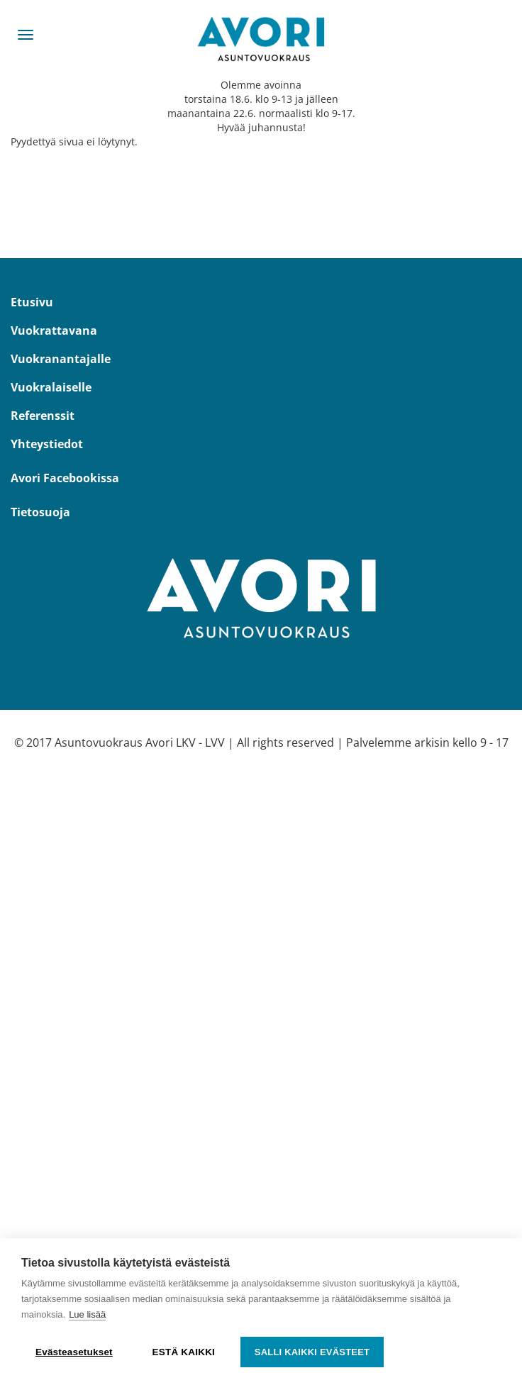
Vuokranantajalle (61, 359)
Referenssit (42, 415)
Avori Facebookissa (65, 478)
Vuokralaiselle (51, 387)
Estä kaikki (183, 1352)
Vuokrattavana (54, 330)
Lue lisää (87, 1314)
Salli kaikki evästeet (312, 1352)
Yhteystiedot (47, 444)
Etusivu (32, 302)
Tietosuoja (40, 512)
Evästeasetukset (74, 1352)
